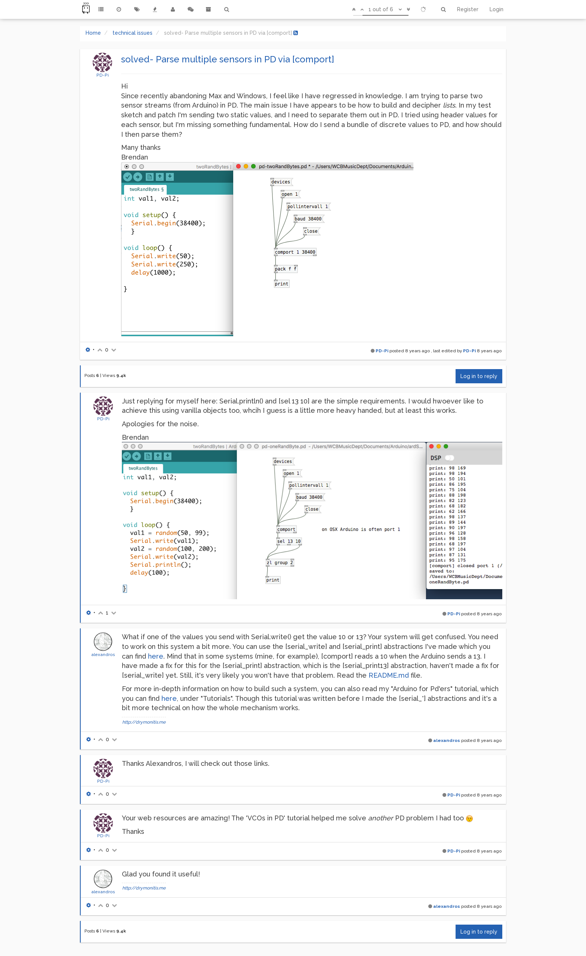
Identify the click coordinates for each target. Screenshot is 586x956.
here (155, 656)
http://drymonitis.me (144, 722)
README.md (388, 675)
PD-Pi (102, 75)
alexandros (103, 654)
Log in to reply (478, 376)
